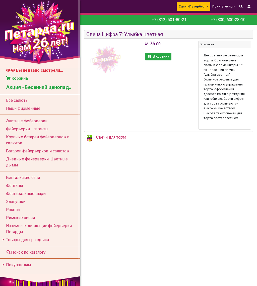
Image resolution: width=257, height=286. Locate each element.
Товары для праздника (25, 239)
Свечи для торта (111, 137)
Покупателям (16, 264)
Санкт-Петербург (192, 6)
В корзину (158, 56)
